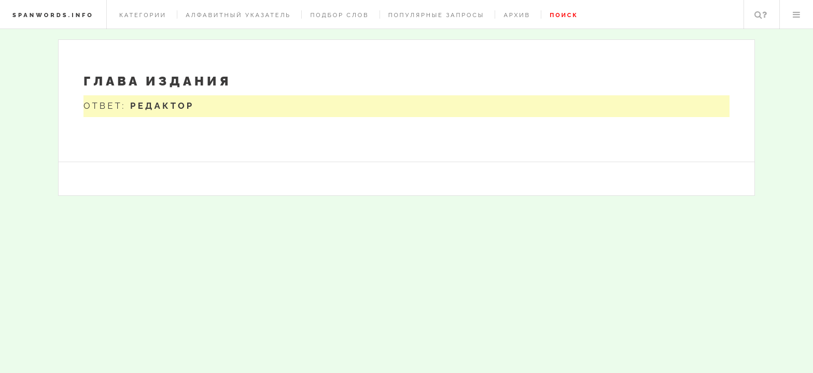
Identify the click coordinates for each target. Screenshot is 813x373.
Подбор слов (339, 15)
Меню (796, 14)
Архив (516, 15)
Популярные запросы (436, 15)
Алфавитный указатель (238, 15)
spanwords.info (53, 15)
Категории (142, 15)
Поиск (760, 14)
